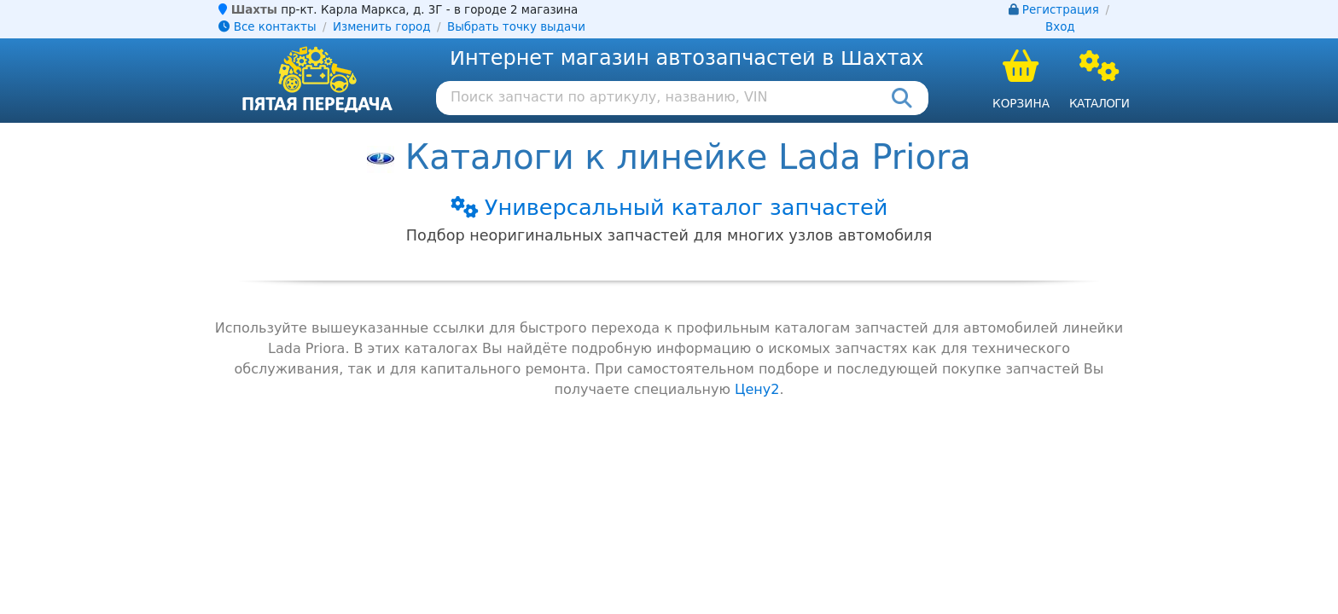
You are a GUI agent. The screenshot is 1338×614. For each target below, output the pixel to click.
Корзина (1021, 103)
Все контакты (267, 26)
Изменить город (381, 26)
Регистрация (1060, 9)
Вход (1060, 26)
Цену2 (757, 389)
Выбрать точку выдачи (516, 26)
